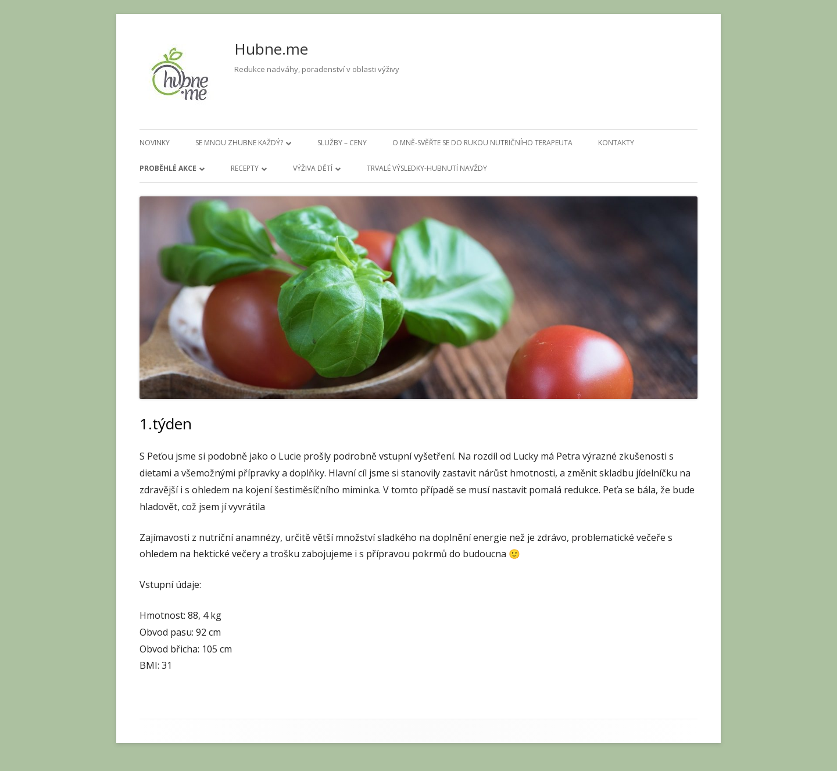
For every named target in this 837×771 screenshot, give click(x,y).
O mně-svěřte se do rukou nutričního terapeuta (482, 143)
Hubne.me (271, 48)
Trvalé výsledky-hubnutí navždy (427, 168)
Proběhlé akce (168, 168)
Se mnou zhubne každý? (239, 143)
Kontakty (616, 143)
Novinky (155, 143)
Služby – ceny (342, 143)
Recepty (245, 168)
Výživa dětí (312, 168)
